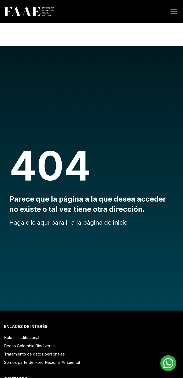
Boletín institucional (21, 337)
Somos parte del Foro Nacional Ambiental (42, 362)
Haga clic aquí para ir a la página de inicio (68, 222)
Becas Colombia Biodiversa (29, 345)
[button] (168, 363)
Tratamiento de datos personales (34, 354)
